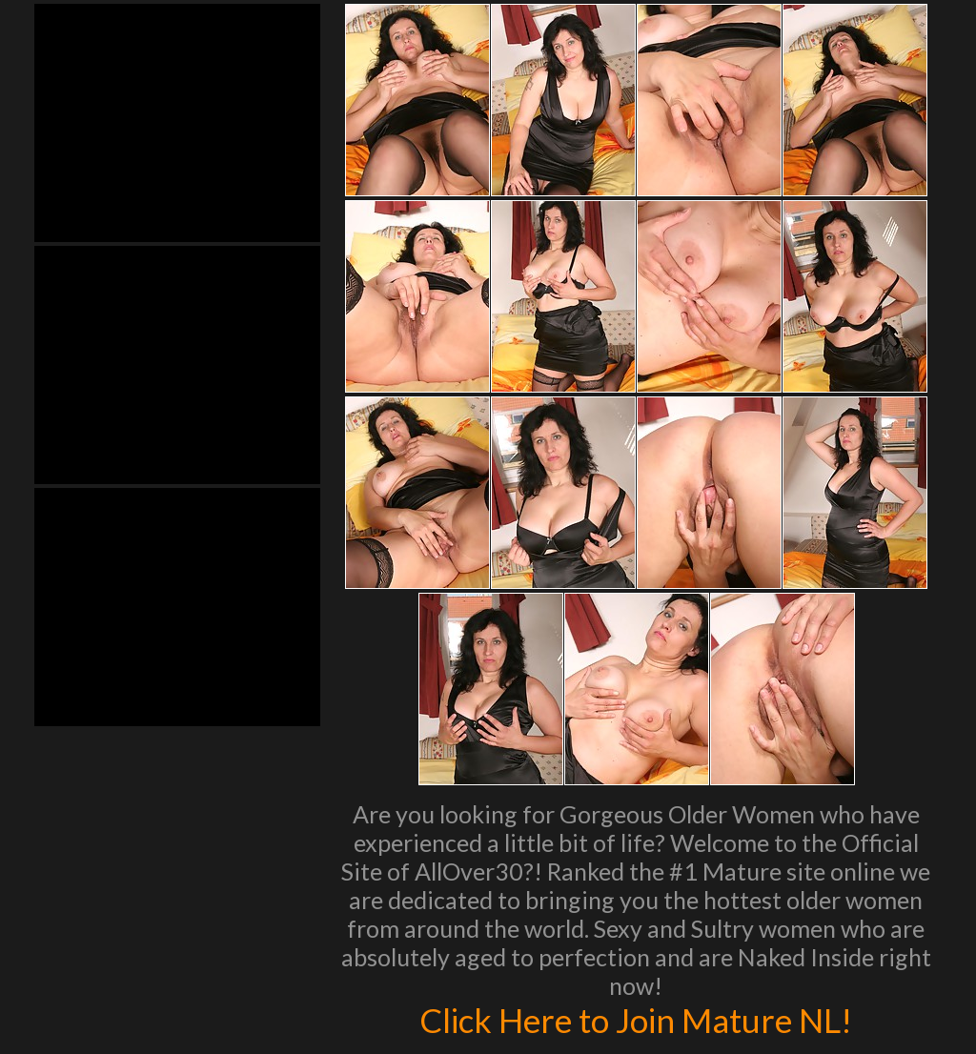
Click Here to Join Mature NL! (635, 1020)
